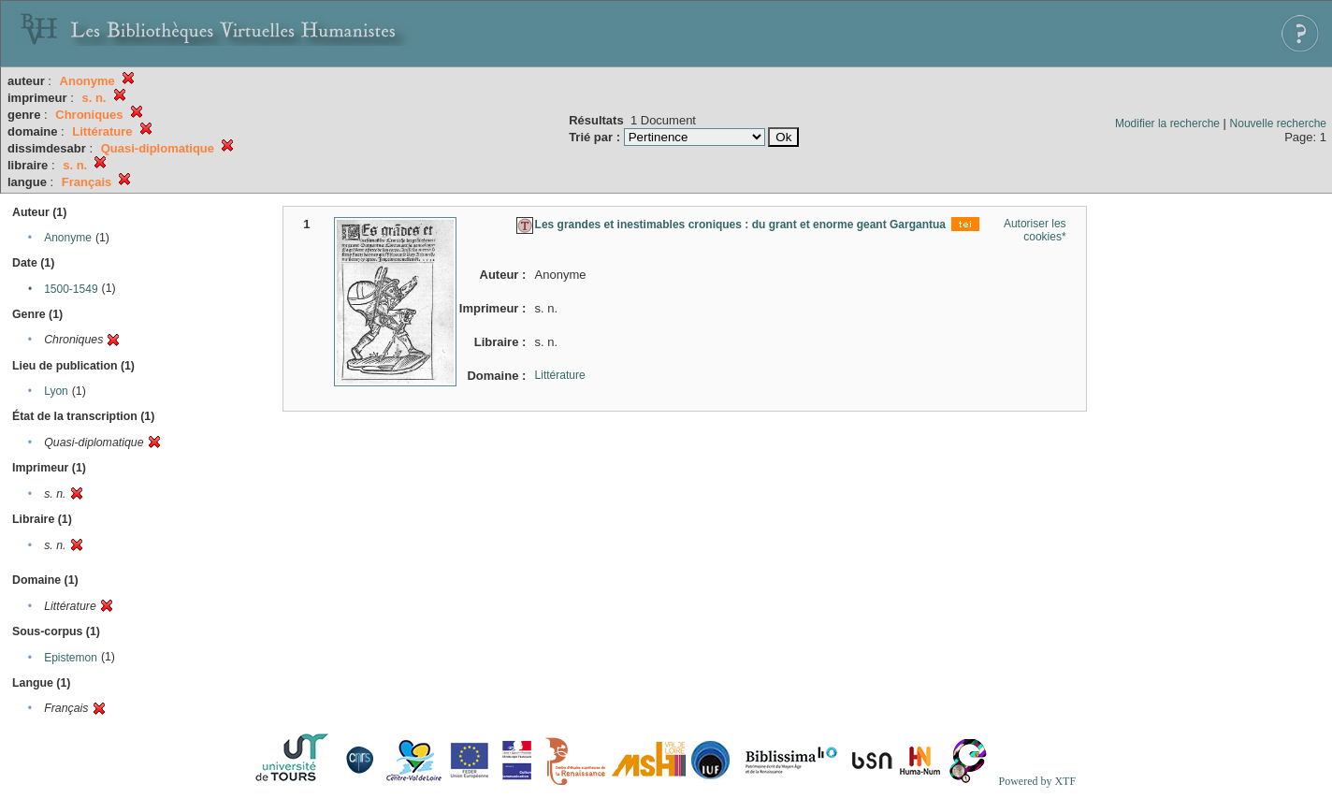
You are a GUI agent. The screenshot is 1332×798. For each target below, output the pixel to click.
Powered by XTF (1037, 781)
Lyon (56, 391)
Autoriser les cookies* (1035, 230)
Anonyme (68, 237)
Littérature (560, 375)
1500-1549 (70, 289)
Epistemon (70, 657)
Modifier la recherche (1167, 123)
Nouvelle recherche (1278, 123)
